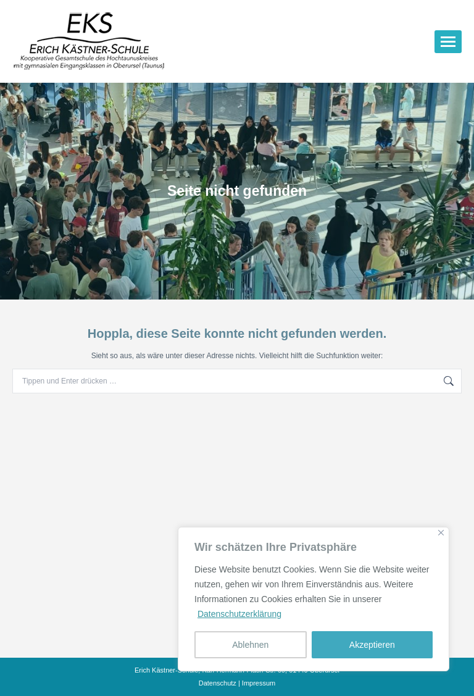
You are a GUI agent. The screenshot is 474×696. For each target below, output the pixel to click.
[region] (313, 599)
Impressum (258, 683)
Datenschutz (217, 683)
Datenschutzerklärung (239, 614)
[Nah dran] (441, 532)
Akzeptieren (372, 645)
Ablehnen (250, 645)
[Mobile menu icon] (448, 41)
